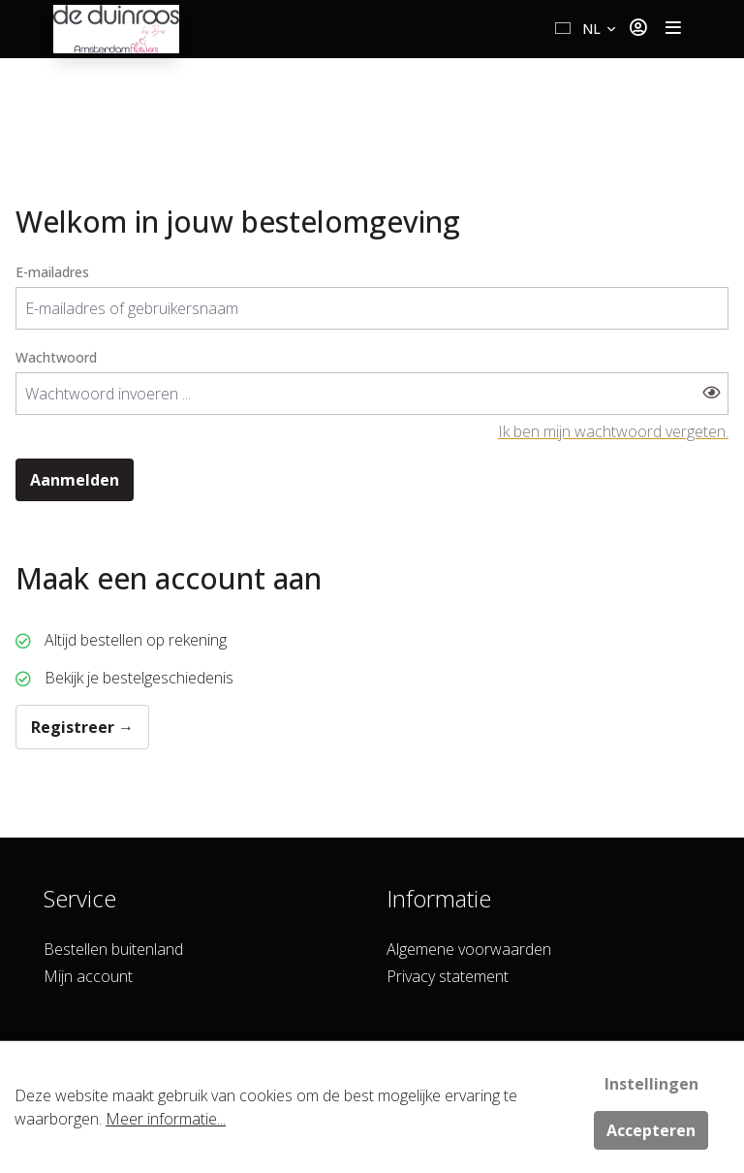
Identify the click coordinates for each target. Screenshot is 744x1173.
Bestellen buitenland (113, 949)
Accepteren (651, 1130)
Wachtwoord (56, 357)
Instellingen (651, 1083)
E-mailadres (52, 272)
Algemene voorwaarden (469, 949)
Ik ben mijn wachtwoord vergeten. (613, 431)
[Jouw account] (638, 29)
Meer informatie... (166, 1118)
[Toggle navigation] (673, 29)
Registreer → (82, 727)
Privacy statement (448, 976)
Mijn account (88, 976)
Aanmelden (74, 480)
